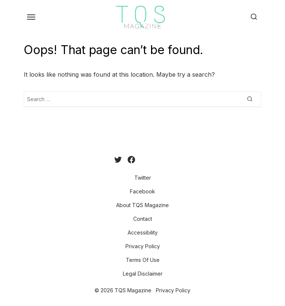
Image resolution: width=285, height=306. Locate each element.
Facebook (142, 191)
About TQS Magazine (142, 205)
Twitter (142, 177)
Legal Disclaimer (143, 273)
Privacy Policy (142, 246)
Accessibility (143, 232)
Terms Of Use (143, 260)
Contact (142, 219)
